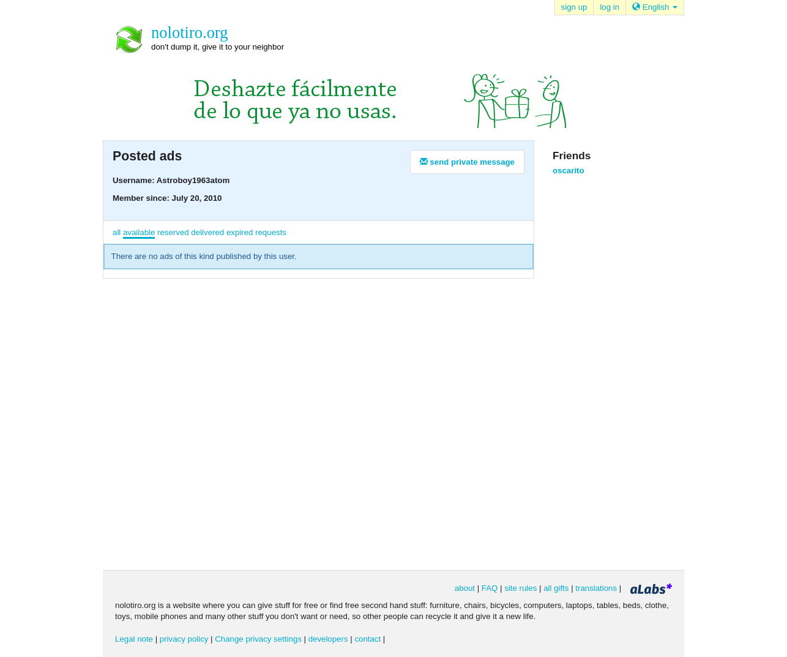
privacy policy (184, 639)
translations (596, 588)
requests (270, 232)
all (117, 232)
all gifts (556, 588)
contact (367, 639)
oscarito (568, 170)
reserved (173, 232)
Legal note (134, 639)
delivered (207, 232)
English (654, 7)
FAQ (490, 588)
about (465, 588)
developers (328, 639)
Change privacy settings (258, 639)
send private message (467, 162)
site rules (520, 588)
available (139, 232)
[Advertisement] (602, 371)
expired (239, 232)
